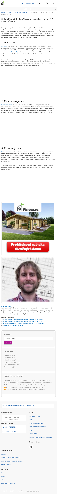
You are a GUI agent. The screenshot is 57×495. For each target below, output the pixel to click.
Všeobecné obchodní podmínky (10, 457)
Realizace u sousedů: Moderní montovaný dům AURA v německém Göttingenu (25, 385)
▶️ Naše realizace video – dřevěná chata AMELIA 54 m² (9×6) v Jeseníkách (24, 389)
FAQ (30, 430)
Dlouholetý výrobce (34, 416)
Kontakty (3, 454)
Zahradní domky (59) (9, 367)
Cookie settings (33, 433)
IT (36, 491)
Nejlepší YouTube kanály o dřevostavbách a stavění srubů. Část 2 (22, 321)
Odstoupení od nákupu (8, 483)
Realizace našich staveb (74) (12, 362)
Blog (30, 419)
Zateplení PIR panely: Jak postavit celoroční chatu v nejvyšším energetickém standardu (27, 382)
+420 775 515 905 (10, 427)
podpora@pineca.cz (11, 431)
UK (28, 491)
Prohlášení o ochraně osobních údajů (12, 461)
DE (34, 491)
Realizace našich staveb (36, 423)
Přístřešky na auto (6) (10, 360)
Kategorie (26, 9)
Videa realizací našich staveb (37, 426)
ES (38, 491)
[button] (55, 9)
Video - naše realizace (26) (11, 364)
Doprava (3, 473)
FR (31, 491)
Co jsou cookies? (6, 464)
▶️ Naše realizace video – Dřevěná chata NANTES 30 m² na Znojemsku (23, 387)
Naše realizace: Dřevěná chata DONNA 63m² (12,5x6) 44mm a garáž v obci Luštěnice (27, 380)
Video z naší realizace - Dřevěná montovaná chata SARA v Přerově (23, 323)
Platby (3, 476)
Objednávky (4, 480)
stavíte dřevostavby (12, 52)
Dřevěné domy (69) (9, 355)
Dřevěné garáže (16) (9, 357)
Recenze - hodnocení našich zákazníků (40, 437)
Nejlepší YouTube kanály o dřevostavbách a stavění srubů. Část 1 (22, 319)
